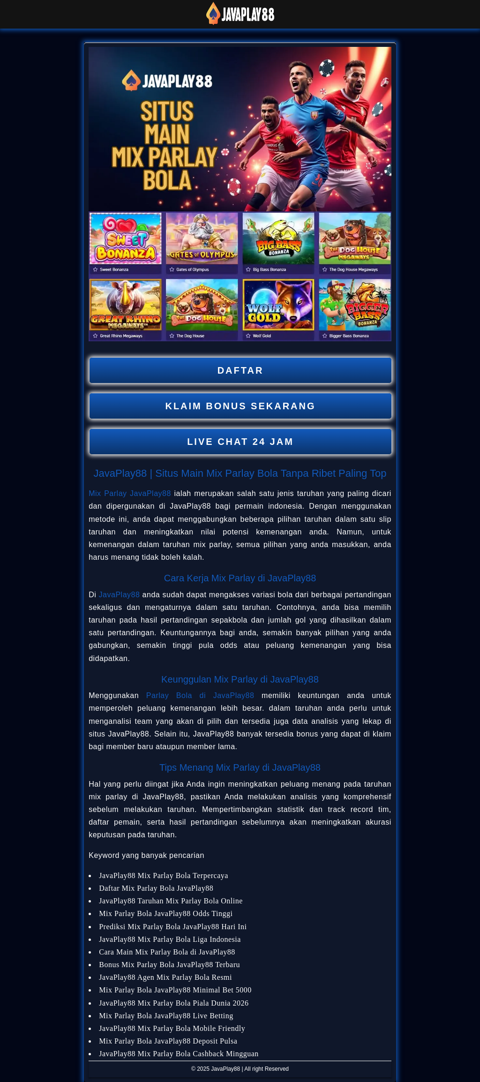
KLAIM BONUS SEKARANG (240, 406)
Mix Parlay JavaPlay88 (130, 493)
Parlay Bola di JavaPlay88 (200, 695)
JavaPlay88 (119, 595)
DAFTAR (241, 370)
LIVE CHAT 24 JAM (240, 441)
